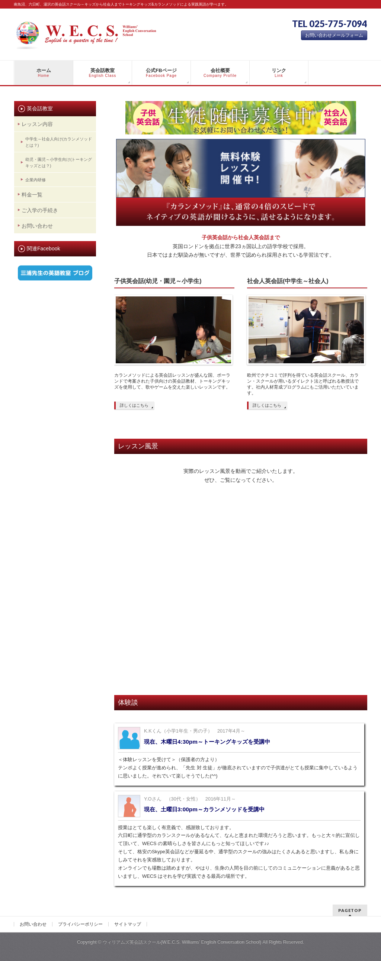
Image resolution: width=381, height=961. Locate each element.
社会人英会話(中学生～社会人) (288, 281)
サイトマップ (127, 924)
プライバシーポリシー (80, 924)
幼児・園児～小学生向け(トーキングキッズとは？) (58, 162)
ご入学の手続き (40, 210)
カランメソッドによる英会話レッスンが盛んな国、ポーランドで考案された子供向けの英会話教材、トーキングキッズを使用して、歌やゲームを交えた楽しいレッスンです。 (172, 381)
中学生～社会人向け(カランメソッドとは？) (58, 142)
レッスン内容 (37, 124)
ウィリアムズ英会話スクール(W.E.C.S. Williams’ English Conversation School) (182, 942)
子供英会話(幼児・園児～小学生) (158, 281)
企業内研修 (35, 180)
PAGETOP (350, 910)
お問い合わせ (37, 226)
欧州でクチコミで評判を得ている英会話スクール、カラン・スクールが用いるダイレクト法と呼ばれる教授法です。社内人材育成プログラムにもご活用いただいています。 (303, 384)
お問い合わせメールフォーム (334, 35)
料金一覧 (32, 195)
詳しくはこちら (134, 405)
